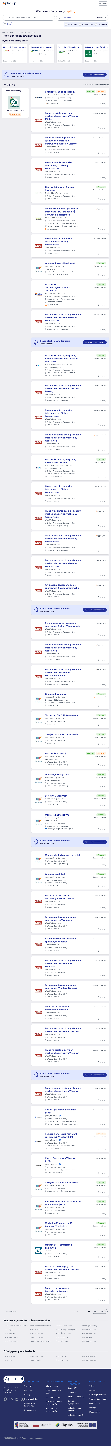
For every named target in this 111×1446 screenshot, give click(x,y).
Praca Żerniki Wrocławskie (40, 1341)
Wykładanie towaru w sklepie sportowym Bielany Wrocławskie (62, 586)
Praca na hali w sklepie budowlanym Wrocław (57, 1008)
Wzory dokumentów (76, 1397)
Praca (12, 32)
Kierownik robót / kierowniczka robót (42, 47)
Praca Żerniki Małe (63, 1333)
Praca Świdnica (62, 1360)
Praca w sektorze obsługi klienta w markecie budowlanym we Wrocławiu (63, 963)
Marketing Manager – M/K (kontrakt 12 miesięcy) (58, 1224)
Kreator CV (72, 1388)
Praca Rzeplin (87, 1337)
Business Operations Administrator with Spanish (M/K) (63, 1203)
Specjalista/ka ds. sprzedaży (60, 91)
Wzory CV (72, 1392)
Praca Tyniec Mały (89, 1326)
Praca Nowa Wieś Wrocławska (15, 1326)
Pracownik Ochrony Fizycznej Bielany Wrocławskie (60, 461)
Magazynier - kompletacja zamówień (58, 1246)
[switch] (95, 75)
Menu (103, 3)
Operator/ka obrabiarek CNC (60, 263)
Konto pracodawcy (53, 1397)
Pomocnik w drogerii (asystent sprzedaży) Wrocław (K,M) (61, 1135)
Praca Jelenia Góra (89, 1356)
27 (89, 1311)
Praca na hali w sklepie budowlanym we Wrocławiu (59, 897)
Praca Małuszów (89, 1333)
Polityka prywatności (97, 1395)
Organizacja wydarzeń (98, 1399)
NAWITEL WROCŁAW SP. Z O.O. (56, 218)
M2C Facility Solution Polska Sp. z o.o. (59, 364)
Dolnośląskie (21, 32)
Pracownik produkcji (55, 753)
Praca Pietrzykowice (64, 1326)
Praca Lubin (8, 1360)
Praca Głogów (35, 1360)
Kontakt (92, 1390)
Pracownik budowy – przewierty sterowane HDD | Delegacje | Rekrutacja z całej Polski (61, 211)
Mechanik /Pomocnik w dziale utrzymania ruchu (14, 47)
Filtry (7, 24)
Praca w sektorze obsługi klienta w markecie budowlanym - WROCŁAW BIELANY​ (63, 672)
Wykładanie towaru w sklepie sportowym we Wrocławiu (60, 918)
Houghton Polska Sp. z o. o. (55, 293)
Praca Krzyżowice (10, 1341)
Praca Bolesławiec (89, 1360)
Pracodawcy (29, 1390)
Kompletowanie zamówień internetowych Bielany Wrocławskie (58, 165)
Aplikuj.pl (5, 32)
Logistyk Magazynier (56, 795)
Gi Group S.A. (50, 1251)
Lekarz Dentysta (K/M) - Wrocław (96, 47)
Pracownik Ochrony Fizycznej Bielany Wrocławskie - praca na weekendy (61, 358)
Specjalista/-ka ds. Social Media (61, 734)
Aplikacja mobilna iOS (76, 1415)
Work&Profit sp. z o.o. (53, 122)
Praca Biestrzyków (11, 1337)
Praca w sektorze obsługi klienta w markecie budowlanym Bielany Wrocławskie (63, 317)
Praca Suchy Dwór (37, 1337)
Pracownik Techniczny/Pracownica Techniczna (57, 287)
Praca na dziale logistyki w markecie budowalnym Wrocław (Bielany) (62, 116)
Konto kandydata (31, 1399)
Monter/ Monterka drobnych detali (62, 855)
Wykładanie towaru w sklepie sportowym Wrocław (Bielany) (61, 986)
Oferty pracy (29, 1386)
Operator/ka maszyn (56, 694)
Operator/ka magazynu (57, 774)
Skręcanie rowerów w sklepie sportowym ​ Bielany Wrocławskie (62, 624)
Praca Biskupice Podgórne (66, 1329)
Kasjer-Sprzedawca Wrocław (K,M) (60, 1111)
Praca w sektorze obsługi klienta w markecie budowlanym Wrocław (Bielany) (63, 388)
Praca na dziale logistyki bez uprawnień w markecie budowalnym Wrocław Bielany (61, 140)
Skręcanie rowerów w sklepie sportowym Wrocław (60, 940)
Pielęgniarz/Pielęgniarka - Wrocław (69, 47)
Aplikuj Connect (95, 1403)
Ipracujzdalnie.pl (51, 1116)
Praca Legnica (61, 1356)
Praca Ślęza (8, 1329)
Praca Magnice (62, 1337)
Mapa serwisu (94, 1412)
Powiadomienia (30, 1410)
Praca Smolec (35, 1329)
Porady (27, 1395)
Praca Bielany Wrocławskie (40, 1326)
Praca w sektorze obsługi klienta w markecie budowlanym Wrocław (63, 1030)
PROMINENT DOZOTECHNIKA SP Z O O (59, 95)
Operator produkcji (55, 874)
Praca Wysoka (9, 1333)
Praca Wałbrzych (36, 1356)
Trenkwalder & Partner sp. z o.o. (57, 193)
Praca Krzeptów (36, 1333)
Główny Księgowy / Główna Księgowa (59, 188)
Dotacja (92, 1407)
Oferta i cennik (52, 1386)
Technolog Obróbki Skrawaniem (61, 715)
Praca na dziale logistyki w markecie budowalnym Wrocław (62, 1051)
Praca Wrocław (9, 1356)
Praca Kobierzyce (89, 1341)
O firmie (92, 1386)
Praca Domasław (89, 1329)
